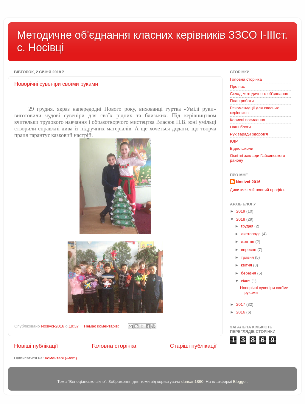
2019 (241, 211)
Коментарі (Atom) (61, 358)
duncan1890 (192, 381)
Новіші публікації (36, 346)
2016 (241, 312)
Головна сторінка (114, 346)
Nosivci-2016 (248, 182)
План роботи (242, 101)
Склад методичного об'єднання (259, 93)
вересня (249, 249)
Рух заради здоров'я (249, 134)
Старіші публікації (193, 346)
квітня (247, 265)
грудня (247, 226)
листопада (251, 234)
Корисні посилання (247, 120)
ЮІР (234, 141)
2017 (241, 304)
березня (249, 273)
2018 (241, 219)
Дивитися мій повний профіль (257, 190)
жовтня (248, 241)
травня (248, 257)
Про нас (237, 86)
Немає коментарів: (102, 326)
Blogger (240, 381)
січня (246, 281)
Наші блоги (240, 127)
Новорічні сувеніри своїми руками (56, 84)
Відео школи (241, 148)
